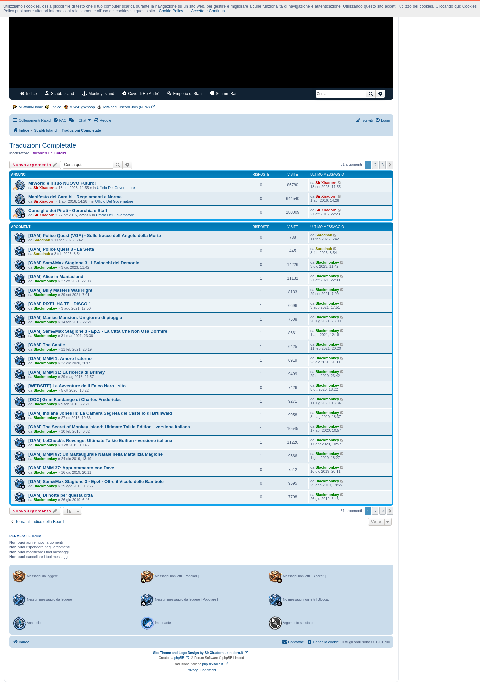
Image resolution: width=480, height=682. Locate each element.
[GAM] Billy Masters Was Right (60, 290)
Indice (28, 93)
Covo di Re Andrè (140, 93)
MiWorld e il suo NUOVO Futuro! (62, 183)
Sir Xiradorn (43, 188)
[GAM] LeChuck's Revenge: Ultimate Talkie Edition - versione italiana (100, 440)
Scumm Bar (223, 93)
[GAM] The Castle (46, 344)
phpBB (179, 658)
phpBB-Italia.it (212, 664)
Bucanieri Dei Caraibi (49, 153)
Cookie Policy (171, 11)
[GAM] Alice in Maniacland (55, 276)
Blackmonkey (45, 267)
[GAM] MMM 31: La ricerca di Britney (66, 372)
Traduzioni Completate (42, 145)
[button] (390, 165)
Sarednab (41, 240)
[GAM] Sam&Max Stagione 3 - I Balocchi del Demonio (83, 262)
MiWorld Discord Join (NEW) (126, 107)
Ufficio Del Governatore (116, 188)
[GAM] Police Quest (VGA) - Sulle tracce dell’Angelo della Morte (94, 235)
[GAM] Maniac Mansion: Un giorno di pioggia (75, 317)
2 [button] (375, 165)
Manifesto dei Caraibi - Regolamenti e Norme (75, 196)
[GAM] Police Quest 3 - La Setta (61, 249)
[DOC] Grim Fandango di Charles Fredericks (74, 399)
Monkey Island (98, 93)
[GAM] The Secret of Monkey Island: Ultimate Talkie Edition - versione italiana (109, 426)
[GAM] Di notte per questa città (60, 495)
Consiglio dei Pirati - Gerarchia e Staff (67, 210)
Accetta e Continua (208, 11)
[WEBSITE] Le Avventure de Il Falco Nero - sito (77, 385)
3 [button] (382, 165)
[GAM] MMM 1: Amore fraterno (60, 358)
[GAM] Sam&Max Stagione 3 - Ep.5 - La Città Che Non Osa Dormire (97, 331)
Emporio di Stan (184, 93)
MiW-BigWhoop (82, 107)
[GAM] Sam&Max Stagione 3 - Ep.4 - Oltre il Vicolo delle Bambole (96, 481)
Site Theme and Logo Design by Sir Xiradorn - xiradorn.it (198, 653)
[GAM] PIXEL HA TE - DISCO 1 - (61, 303)
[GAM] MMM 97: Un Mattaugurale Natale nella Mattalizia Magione (95, 454)
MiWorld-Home (31, 107)
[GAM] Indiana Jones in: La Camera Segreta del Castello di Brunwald (100, 413)
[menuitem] (59, 120)
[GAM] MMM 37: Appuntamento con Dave (71, 467)
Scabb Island (59, 93)
